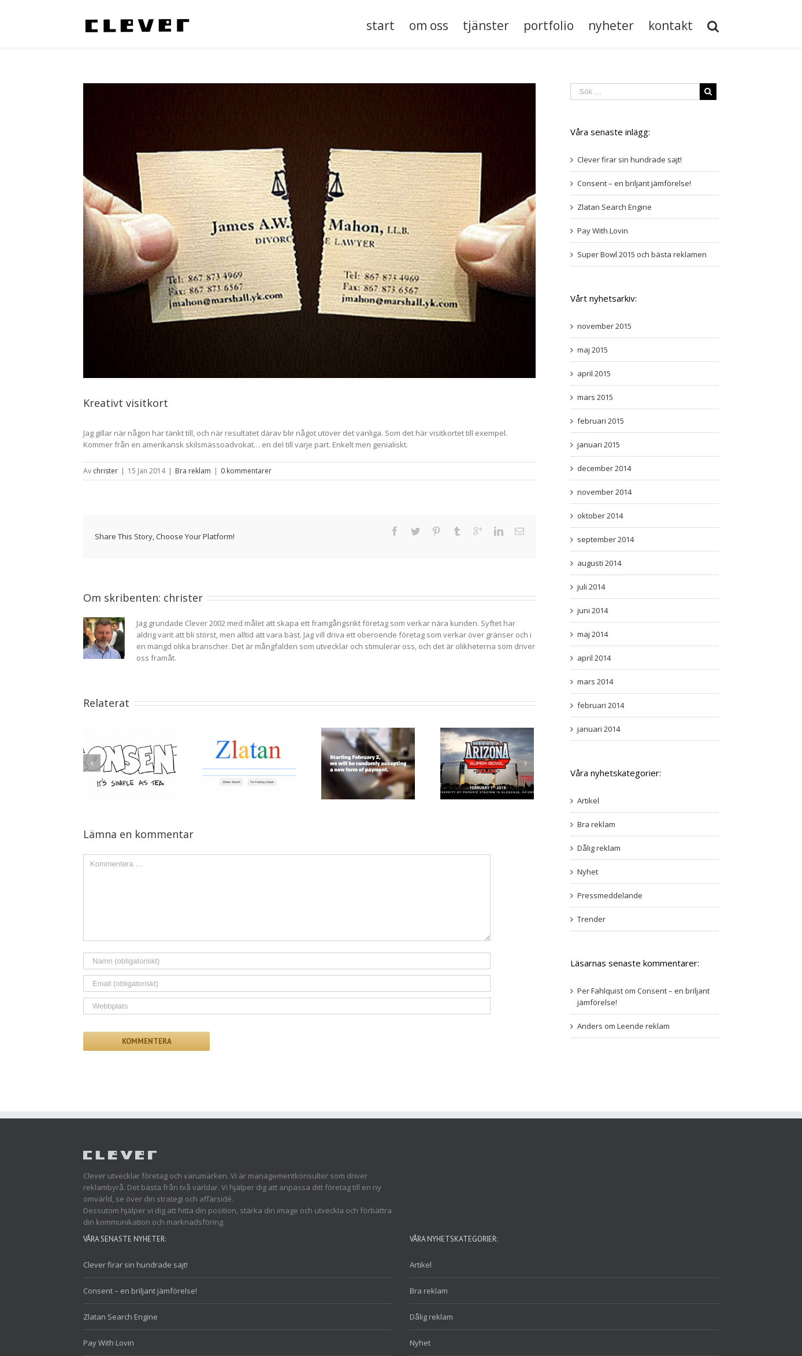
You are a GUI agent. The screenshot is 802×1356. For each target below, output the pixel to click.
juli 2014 (591, 586)
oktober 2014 (600, 515)
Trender (591, 919)
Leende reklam (643, 1026)
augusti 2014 (599, 563)
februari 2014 (600, 705)
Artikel (588, 800)
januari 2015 (598, 444)
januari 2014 (598, 729)
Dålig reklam (599, 848)
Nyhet (587, 871)
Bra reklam (193, 471)
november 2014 (604, 492)
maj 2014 (592, 634)
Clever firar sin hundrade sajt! (629, 159)
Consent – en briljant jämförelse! (634, 183)
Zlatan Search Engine (614, 207)
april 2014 (594, 658)
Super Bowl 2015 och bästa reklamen (642, 254)
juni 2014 (592, 610)
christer (105, 471)
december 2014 (604, 468)
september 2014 (605, 539)
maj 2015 (592, 349)
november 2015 (604, 326)
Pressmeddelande (610, 895)
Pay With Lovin (602, 230)
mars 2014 (595, 681)
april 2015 (594, 373)
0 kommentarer (246, 471)
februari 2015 (600, 421)
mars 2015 (595, 397)
